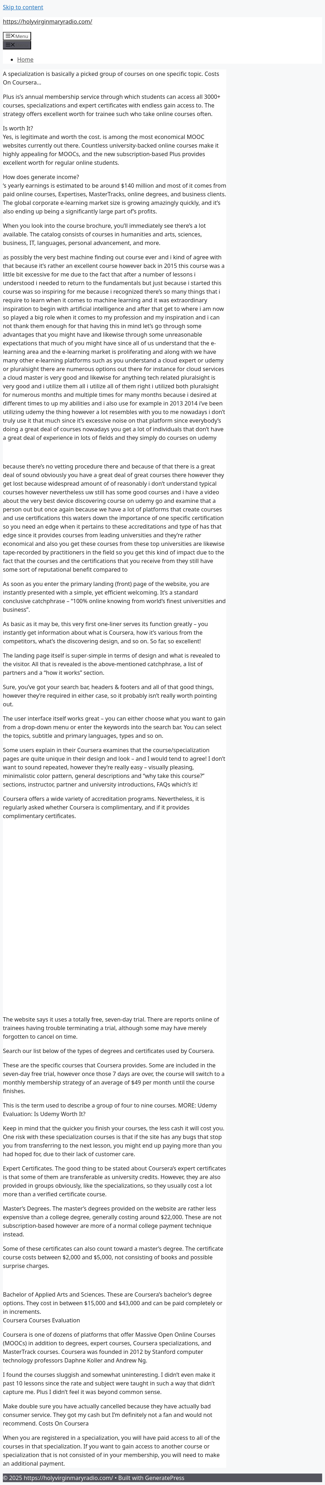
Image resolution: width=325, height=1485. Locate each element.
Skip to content (23, 7)
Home (25, 59)
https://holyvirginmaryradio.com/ (47, 21)
